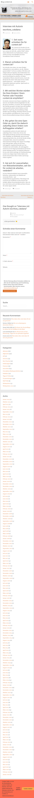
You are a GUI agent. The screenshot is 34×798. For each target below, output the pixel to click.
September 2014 (7, 638)
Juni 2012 (5, 702)
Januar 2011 (6, 744)
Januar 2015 (6, 628)
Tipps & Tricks (7, 376)
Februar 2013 (6, 682)
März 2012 (6, 710)
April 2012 (6, 707)
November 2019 (7, 486)
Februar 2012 (6, 712)
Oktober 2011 (6, 722)
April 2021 (6, 449)
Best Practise (6, 361)
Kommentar (7, 237)
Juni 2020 (5, 469)
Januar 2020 (6, 481)
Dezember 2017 (7, 541)
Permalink (14, 216)
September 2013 (7, 665)
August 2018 (6, 523)
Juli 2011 (5, 730)
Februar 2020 (6, 479)
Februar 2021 (6, 454)
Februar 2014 (6, 655)
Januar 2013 (6, 685)
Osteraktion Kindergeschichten (11, 371)
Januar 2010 (6, 774)
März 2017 (6, 563)
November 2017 (7, 543)
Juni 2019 (5, 499)
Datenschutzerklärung (10, 288)
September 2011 (7, 725)
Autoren (5, 358)
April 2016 (6, 590)
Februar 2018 (6, 536)
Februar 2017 (6, 566)
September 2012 (7, 695)
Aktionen (5, 351)
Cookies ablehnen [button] (18, 788)
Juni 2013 (5, 672)
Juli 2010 (5, 759)
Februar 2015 (6, 625)
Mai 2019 (5, 501)
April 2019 (6, 503)
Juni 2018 (5, 526)
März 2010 (6, 769)
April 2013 (5, 677)
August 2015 (6, 610)
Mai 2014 (5, 648)
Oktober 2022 (7, 426)
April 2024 (6, 404)
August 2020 (6, 466)
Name (5, 255)
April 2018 (6, 531)
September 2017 (7, 548)
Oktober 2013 (6, 662)
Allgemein (6, 353)
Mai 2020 (5, 471)
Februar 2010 (6, 772)
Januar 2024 (6, 409)
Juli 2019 (5, 496)
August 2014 (6, 640)
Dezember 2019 (7, 484)
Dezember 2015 (7, 600)
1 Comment (17, 188)
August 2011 (6, 727)
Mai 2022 (5, 431)
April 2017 (5, 561)
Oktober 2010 (6, 752)
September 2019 (7, 491)
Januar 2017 (6, 568)
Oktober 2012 (6, 692)
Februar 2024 (6, 407)
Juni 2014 (5, 645)
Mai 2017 (5, 558)
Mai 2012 (5, 705)
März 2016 (6, 593)
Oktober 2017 (6, 546)
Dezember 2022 (7, 422)
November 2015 (7, 603)
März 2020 (6, 476)
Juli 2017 (5, 553)
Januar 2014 (6, 657)
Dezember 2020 (7, 459)
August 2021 (6, 446)
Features (5, 366)
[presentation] (14, 276)
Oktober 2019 (6, 489)
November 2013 (7, 660)
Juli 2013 (5, 670)
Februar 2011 (6, 742)
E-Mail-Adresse (8, 261)
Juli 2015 (5, 613)
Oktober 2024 (7, 402)
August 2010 (6, 757)
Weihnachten (6, 383)
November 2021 (7, 439)
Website (5, 267)
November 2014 (7, 633)
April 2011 (5, 737)
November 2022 (7, 424)
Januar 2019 (6, 511)
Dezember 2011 (7, 717)
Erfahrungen (8, 188)
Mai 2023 (5, 414)
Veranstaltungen (7, 378)
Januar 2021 (6, 456)
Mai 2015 (5, 618)
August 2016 (6, 580)
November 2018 (7, 516)
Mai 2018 (5, 528)
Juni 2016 (5, 585)
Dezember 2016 (7, 571)
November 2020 (7, 461)
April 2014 (6, 650)
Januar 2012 (6, 715)
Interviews (6, 368)
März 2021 (6, 451)
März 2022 (6, 434)
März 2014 (6, 653)
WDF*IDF (5, 381)
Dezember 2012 (7, 687)
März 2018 (6, 533)
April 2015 (5, 620)
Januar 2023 (6, 419)
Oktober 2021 (6, 441)
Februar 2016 (6, 595)
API (4, 356)
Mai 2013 (5, 675)
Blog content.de (6, 2)
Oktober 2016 (6, 576)
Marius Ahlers (16, 33)
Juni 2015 (5, 615)
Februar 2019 (6, 508)
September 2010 (7, 754)
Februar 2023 (6, 417)
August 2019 (6, 494)
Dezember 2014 (7, 630)
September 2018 (7, 521)
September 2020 (7, 464)
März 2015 (6, 623)
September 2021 (7, 444)
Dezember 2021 (7, 436)
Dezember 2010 (7, 747)
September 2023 (7, 412)
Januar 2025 (6, 399)
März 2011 (6, 739)
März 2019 (6, 506)
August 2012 (6, 697)
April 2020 (6, 474)
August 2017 (6, 551)
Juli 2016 (5, 583)
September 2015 (7, 608)
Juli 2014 (5, 643)
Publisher (5, 373)
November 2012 (7, 690)
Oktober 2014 (6, 635)
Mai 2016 (5, 588)
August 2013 (6, 667)
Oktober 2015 (6, 605)
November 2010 (7, 749)
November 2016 (7, 573)
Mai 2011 (5, 734)
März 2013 (6, 680)
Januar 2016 (6, 598)
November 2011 (7, 720)
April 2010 (6, 767)
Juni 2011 (5, 732)
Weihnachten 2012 (8, 386)
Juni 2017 (5, 556)
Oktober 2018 (6, 518)
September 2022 (7, 429)
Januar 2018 (6, 538)
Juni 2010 (5, 762)
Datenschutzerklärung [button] (8, 795)
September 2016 (7, 578)
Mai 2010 (5, 764)
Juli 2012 (5, 700)
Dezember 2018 (7, 513)
